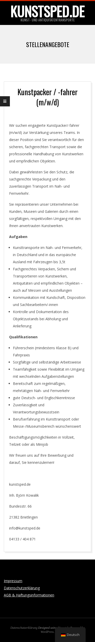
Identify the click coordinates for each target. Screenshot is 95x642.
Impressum (13, 580)
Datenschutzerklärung (22, 587)
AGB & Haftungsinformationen (29, 595)
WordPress (47, 632)
